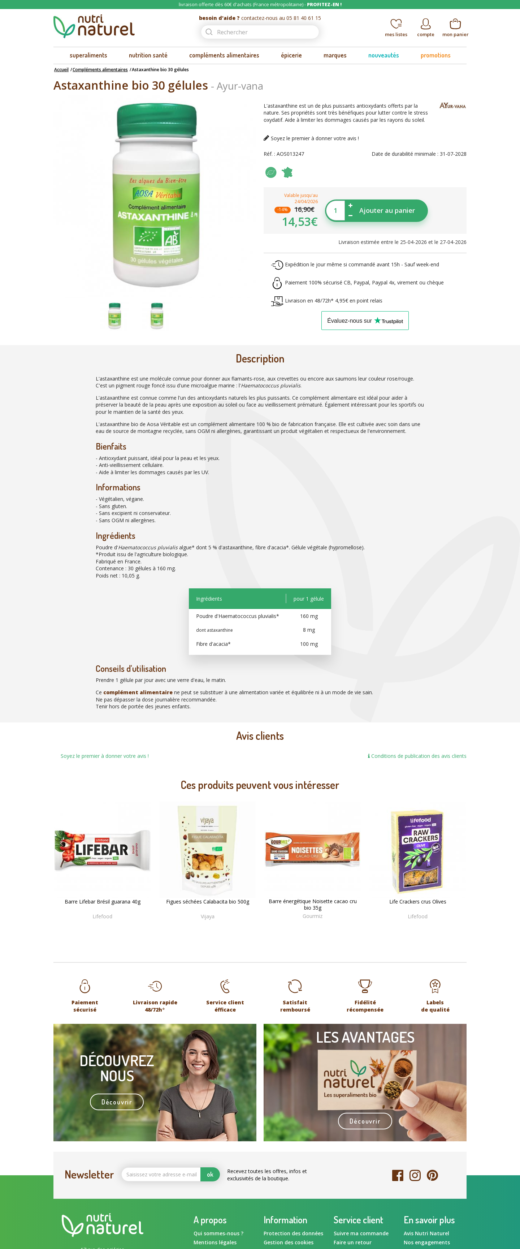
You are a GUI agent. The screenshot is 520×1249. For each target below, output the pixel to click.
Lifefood (102, 916)
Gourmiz (312, 916)
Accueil (61, 69)
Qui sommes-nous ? (218, 1233)
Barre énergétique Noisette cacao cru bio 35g (313, 904)
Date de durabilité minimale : (405, 153)
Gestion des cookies (288, 1242)
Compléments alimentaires (100, 69)
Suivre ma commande (361, 1233)
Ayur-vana (240, 86)
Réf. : (269, 153)
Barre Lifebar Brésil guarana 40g (102, 901)
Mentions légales (215, 1242)
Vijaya (207, 916)
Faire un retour (353, 1242)
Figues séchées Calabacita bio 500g (207, 901)
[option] (114, 316)
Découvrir (116, 1102)
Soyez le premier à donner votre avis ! (315, 138)
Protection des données (293, 1233)
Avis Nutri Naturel (426, 1233)
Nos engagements (427, 1242)
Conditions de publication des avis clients (417, 755)
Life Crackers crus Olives (417, 901)
